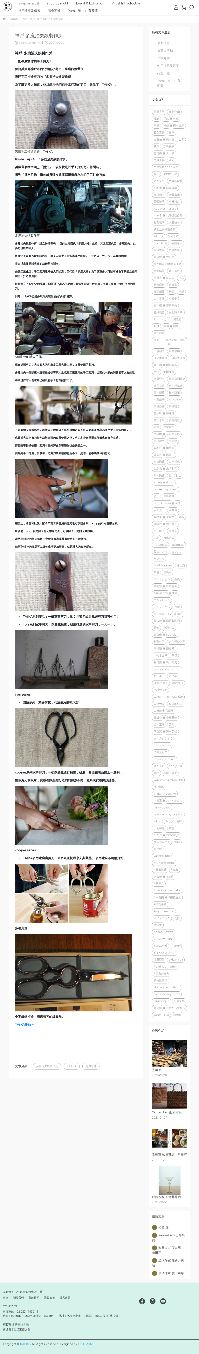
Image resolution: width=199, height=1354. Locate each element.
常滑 (156, 572)
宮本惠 (158, 188)
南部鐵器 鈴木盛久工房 (168, 264)
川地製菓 (177, 946)
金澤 (178, 503)
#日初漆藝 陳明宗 (164, 863)
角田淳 (158, 1008)
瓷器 (177, 918)
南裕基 (158, 648)
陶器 (181, 517)
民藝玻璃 (159, 201)
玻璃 (156, 118)
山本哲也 (174, 461)
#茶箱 (170, 876)
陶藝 (166, 125)
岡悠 (166, 118)
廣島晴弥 (168, 496)
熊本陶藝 (159, 475)
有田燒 (158, 257)
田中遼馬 (178, 125)
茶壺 (156, 627)
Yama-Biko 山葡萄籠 (83, 11)
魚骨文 (173, 531)
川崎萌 (173, 406)
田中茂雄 (171, 731)
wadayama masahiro (168, 779)
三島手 (167, 572)
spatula (171, 634)
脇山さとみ (160, 551)
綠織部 (170, 413)
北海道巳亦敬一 (175, 215)
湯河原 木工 (161, 683)
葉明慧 (158, 586)
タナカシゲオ (162, 738)
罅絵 (156, 773)
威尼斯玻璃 (160, 980)
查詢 (5, 1297)
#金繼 (174, 869)
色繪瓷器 (159, 312)
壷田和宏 (168, 371)
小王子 (173, 298)
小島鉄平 (159, 399)
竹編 (176, 118)
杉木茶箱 (174, 392)
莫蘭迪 (173, 510)
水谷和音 (171, 468)
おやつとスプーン (164, 953)
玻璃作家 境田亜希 (168, 1273)
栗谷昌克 (159, 406)
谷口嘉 (158, 662)
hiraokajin (173, 835)
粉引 (156, 326)
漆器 (177, 842)
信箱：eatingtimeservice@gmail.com (28, 1315)
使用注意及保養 (29, 11)
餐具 (156, 146)
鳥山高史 (171, 662)
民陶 (171, 724)
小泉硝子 (159, 351)
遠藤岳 (170, 517)
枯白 (178, 475)
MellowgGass (163, 565)
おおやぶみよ (174, 800)
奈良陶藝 (171, 305)
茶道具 (170, 648)
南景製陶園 (173, 620)
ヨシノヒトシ (162, 600)
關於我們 (18, 1297)
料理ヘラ (159, 641)
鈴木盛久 (174, 270)
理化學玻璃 (160, 358)
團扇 (166, 326)
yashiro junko (163, 856)
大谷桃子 (174, 222)
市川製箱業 (175, 385)
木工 (181, 277)
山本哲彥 (159, 298)
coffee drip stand (166, 489)
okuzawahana (163, 939)
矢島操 (158, 468)
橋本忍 (170, 139)
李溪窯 (158, 731)
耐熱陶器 (171, 365)
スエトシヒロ (162, 579)
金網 (171, 160)
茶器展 (158, 455)
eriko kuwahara (164, 759)
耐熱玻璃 (174, 351)
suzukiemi (161, 593)
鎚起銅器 (159, 291)
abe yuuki (175, 766)
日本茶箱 (159, 392)
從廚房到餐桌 (177, 378)
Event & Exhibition (90, 3)
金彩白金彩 (173, 434)
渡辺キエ (168, 627)
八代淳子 (159, 849)
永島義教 (168, 146)
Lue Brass (160, 243)
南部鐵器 (159, 270)
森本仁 (158, 448)
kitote (170, 277)
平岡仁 (158, 835)
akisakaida (176, 959)
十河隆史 (176, 319)
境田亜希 (159, 959)
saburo (177, 551)
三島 (156, 538)
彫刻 (179, 614)
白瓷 (177, 579)
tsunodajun (161, 1001)
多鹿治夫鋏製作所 (47, 1066)
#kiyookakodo (164, 911)
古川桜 (158, 305)
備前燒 (173, 441)
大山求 (170, 153)
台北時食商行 (177, 312)
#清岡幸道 (160, 904)
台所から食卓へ (175, 1008)
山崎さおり (160, 655)
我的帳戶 (34, 1297)
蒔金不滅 (54, 11)
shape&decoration (167, 987)
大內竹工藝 (170, 174)
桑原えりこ (160, 752)
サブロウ (159, 558)
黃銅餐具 (159, 250)
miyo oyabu (162, 807)
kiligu (157, 821)
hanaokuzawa (163, 932)
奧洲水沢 (159, 420)
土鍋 (156, 371)
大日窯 (170, 257)
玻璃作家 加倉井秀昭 (168, 1262)
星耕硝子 (159, 195)
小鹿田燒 (171, 717)
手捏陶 (158, 434)
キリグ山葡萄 (173, 821)
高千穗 (158, 365)
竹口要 (158, 153)
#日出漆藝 (160, 869)
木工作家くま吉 (163, 614)
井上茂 (181, 565)
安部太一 (159, 510)
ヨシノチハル (162, 607)
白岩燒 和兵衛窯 (164, 710)
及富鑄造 (174, 420)
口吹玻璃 (171, 188)
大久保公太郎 (177, 641)
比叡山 (170, 455)
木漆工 (158, 800)
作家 (171, 132)
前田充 (158, 277)
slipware (175, 399)
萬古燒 (158, 620)
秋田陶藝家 (175, 704)
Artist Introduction (126, 3)
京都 (156, 125)
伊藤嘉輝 (174, 195)
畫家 (175, 593)
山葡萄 (177, 1015)
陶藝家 (170, 448)
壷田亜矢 (159, 378)
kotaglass (160, 544)
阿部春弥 (159, 181)
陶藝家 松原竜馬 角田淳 (168, 1250)
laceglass (177, 544)
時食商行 (159, 284)
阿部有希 (159, 766)
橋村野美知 (160, 690)
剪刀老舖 (91, 1066)
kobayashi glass (165, 208)
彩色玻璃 (159, 222)
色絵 (177, 607)
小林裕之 (174, 201)
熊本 (176, 326)
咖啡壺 (158, 524)
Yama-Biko (161, 1015)
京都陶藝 (159, 461)
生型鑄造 (168, 427)
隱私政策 (65, 1297)
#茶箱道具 (174, 897)
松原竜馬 (179, 1001)
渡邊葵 (158, 717)
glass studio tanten (167, 669)
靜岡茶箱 (159, 385)
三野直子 (159, 111)
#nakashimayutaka (167, 890)
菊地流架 (176, 243)
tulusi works (162, 745)
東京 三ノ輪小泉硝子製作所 (169, 342)
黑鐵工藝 (159, 160)
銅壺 (171, 291)
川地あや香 (160, 946)
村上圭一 (159, 676)
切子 (156, 496)
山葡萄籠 (159, 828)
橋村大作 (177, 683)
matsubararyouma (167, 994)
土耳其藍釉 (175, 181)
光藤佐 (158, 139)
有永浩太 (168, 538)
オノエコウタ (162, 918)
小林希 (158, 215)
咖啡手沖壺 (178, 358)
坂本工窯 (159, 724)
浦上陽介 (159, 786)
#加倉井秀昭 (161, 973)
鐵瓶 (156, 427)
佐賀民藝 (174, 250)
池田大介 (171, 524)
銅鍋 (181, 291)
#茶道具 (159, 883)
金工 (181, 139)
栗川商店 (159, 333)
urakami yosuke (165, 793)
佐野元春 (159, 704)
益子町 (158, 413)
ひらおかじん (162, 842)
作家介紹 (163, 58)
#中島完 (159, 897)
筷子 (156, 174)
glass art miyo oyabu (168, 814)
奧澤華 (158, 925)
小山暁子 (159, 531)
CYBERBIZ (85, 1344)
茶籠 (171, 828)
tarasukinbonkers (166, 167)
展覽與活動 (165, 50)
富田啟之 (159, 441)
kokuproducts (164, 482)
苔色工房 (159, 132)
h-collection (162, 503)
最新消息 (163, 43)
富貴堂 (173, 284)
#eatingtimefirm (165, 966)
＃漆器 (158, 876)
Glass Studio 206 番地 (168, 697)
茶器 (174, 655)
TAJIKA (72, 1066)
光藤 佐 (160, 1227)
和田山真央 (170, 773)
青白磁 (158, 634)
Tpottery (160, 319)
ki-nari (173, 676)
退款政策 (49, 1297)
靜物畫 (158, 517)
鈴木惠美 (171, 586)
